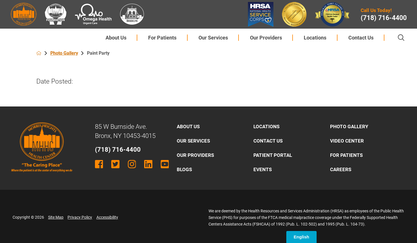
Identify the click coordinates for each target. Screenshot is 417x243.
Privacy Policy (79, 217)
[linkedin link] (148, 164)
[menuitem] (115, 37)
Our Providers (266, 38)
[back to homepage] (38, 53)
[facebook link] (99, 164)
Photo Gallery (64, 53)
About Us (116, 38)
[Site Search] (401, 37)
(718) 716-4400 (384, 18)
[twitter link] (115, 164)
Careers (340, 169)
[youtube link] (165, 164)
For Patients (162, 38)
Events (262, 169)
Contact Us (361, 38)
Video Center (347, 141)
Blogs (184, 169)
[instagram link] (132, 164)
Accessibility (107, 217)
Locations (315, 38)
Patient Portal (272, 155)
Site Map (55, 217)
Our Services (213, 38)
